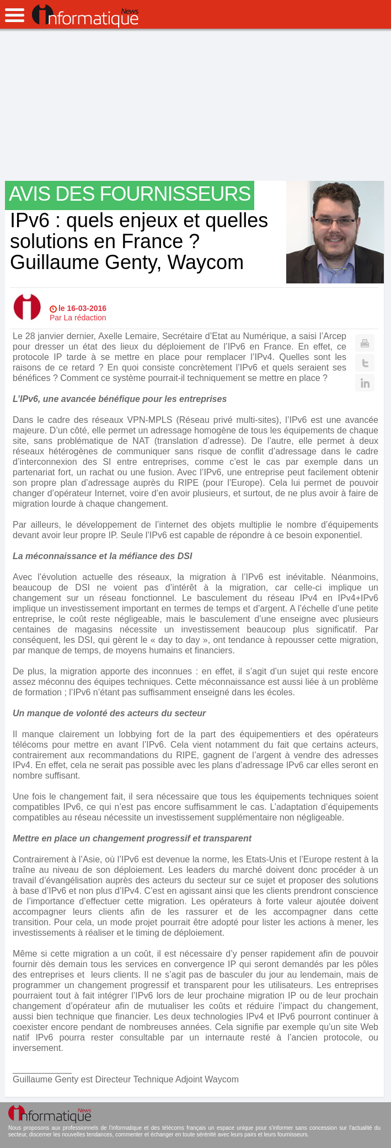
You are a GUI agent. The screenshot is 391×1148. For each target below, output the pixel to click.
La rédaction (85, 317)
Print (364, 343)
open (14, 15)
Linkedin (364, 382)
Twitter (364, 363)
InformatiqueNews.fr (85, 16)
